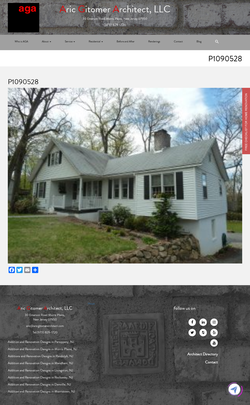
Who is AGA (21, 42)
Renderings (154, 42)
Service (70, 42)
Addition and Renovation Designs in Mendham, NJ (40, 363)
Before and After (126, 42)
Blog (198, 42)
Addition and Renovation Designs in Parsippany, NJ (41, 341)
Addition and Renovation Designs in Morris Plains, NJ (42, 349)
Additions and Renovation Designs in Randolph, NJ (40, 356)
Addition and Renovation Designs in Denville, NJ (39, 384)
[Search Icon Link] (217, 42)
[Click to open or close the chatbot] (234, 389)
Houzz (91, 304)
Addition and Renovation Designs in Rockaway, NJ (40, 377)
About (46, 42)
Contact (178, 42)
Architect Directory (202, 354)
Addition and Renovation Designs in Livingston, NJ (40, 370)
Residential (96, 42)
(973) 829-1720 (115, 24)
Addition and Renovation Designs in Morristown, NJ (41, 391)
